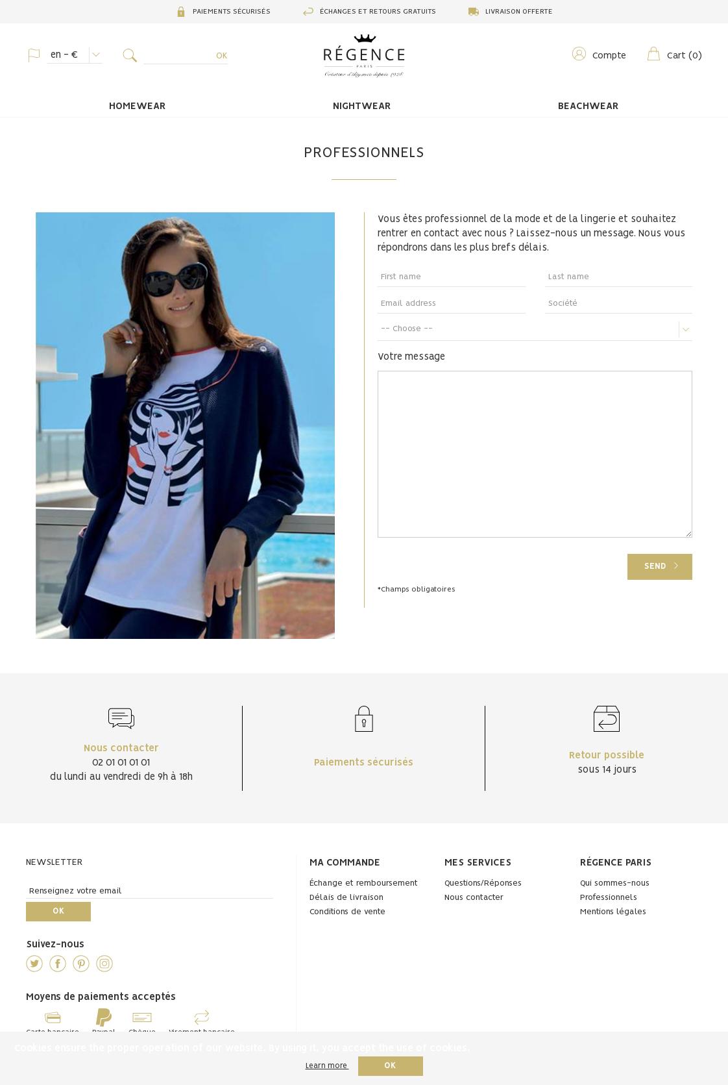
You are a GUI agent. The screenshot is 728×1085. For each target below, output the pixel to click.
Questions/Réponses (483, 883)
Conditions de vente (347, 912)
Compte (598, 53)
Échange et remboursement (363, 883)
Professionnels (608, 897)
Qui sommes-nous (614, 883)
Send (655, 566)
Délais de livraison (346, 897)
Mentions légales (613, 912)
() (674, 53)
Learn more (327, 1065)
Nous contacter (474, 897)
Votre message (411, 357)
